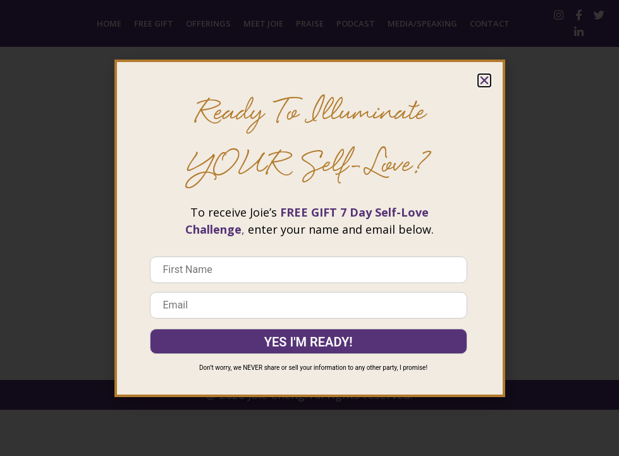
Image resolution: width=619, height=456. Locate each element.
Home (109, 23)
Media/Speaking (422, 23)
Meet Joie (263, 23)
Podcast (355, 23)
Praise (310, 23)
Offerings (208, 23)
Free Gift (153, 23)
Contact (490, 23)
